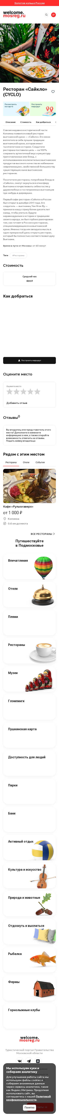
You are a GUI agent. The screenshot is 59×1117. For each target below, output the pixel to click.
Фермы (14, 982)
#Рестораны (18, 255)
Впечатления (18, 560)
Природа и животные (24, 898)
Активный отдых (20, 841)
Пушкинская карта (22, 729)
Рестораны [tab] (11, 462)
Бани (11, 813)
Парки (12, 785)
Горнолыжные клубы (24, 1010)
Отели (13, 589)
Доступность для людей (26, 757)
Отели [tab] (26, 462)
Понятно (29, 1107)
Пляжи (13, 617)
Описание (11, 122)
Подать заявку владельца (20, 440)
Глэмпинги (16, 701)
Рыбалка (15, 954)
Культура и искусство (24, 869)
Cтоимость (25, 122)
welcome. (29, 1039)
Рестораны (16, 645)
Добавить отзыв (16, 402)
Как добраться (43, 122)
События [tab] (40, 462)
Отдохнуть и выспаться (26, 926)
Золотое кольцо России (29, 3)
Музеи (13, 673)
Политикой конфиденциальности (28, 1098)
